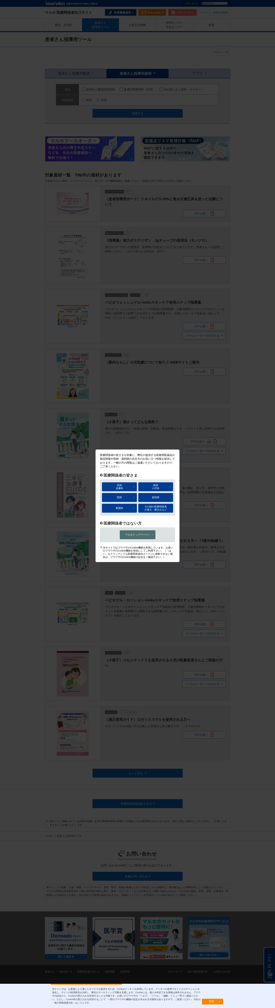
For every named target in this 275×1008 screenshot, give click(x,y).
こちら (81, 1002)
